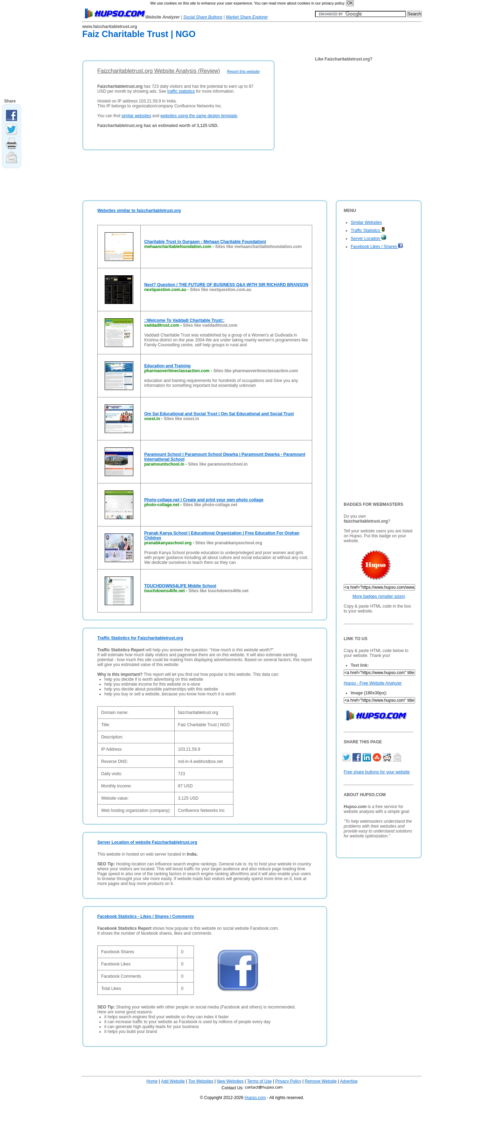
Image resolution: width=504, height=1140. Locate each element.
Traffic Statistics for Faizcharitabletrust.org (140, 638)
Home (152, 1081)
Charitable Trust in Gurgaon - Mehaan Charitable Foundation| (205, 241)
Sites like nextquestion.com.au (220, 289)
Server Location (368, 238)
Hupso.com (255, 1097)
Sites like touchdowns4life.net (218, 590)
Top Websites (201, 1081)
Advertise (349, 1081)
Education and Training (167, 365)
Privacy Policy (288, 1081)
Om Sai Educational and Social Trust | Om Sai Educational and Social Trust (219, 413)
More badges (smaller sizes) (378, 596)
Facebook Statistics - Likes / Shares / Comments (145, 916)
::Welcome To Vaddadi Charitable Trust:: (184, 320)
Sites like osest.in (181, 418)
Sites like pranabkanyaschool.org (228, 542)
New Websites (230, 1081)
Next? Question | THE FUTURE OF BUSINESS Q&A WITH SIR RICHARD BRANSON (226, 284)
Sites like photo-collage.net (210, 504)
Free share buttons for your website (377, 772)
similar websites (136, 115)
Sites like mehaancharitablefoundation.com (258, 246)
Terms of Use (259, 1081)
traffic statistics (181, 91)
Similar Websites (366, 222)
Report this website (243, 71)
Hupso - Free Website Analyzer (373, 683)
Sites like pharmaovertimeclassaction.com (255, 370)
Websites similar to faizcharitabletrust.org (139, 210)
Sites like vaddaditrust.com (210, 325)
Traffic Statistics (368, 230)
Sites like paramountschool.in (217, 464)
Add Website (173, 1081)
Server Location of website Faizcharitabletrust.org (147, 842)
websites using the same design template (198, 115)
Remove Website (321, 1081)
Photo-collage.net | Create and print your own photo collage (204, 499)
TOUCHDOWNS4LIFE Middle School (180, 585)
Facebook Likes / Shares (377, 246)
